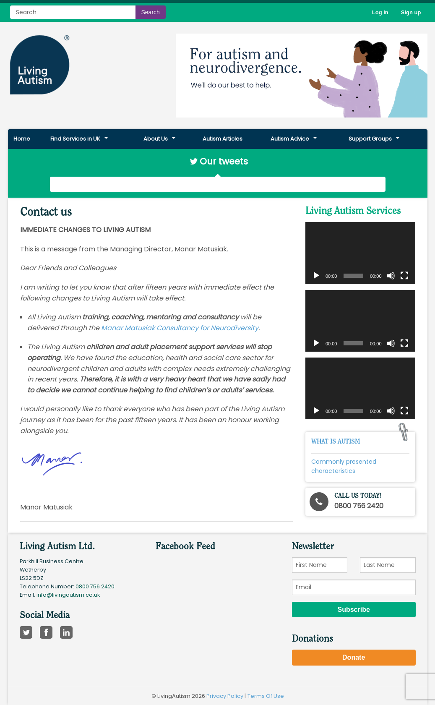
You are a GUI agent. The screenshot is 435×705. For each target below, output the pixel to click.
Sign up (411, 12)
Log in (380, 12)
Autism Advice (290, 139)
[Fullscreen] (404, 276)
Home (21, 139)
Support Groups (370, 139)
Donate (353, 657)
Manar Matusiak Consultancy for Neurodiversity (179, 328)
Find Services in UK (75, 139)
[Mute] (391, 276)
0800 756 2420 (95, 586)
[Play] (316, 276)
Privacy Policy (224, 696)
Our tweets (224, 161)
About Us (155, 139)
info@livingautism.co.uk (68, 594)
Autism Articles (222, 139)
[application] (360, 253)
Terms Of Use (265, 696)
